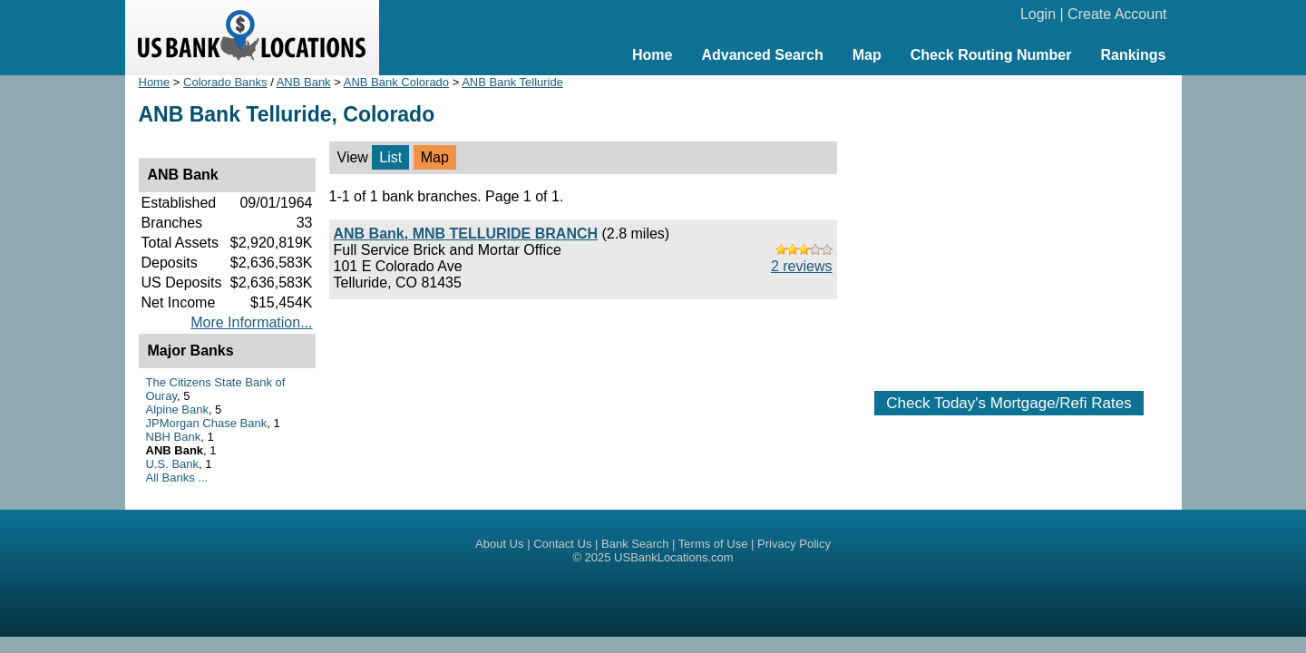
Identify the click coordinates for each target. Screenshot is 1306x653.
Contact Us (562, 544)
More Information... (251, 322)
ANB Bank (304, 82)
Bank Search (634, 544)
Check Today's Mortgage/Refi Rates (1008, 403)
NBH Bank (173, 436)
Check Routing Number (991, 55)
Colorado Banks (225, 82)
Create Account (1116, 14)
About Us (499, 544)
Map (867, 55)
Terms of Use (713, 544)
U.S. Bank (173, 464)
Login (1038, 14)
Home (652, 55)
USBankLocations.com (674, 557)
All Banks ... (177, 477)
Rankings (1132, 55)
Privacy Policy (794, 544)
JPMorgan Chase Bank (207, 423)
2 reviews (802, 266)
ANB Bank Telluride (512, 82)
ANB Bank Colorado (396, 82)
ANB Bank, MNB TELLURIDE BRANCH (466, 233)
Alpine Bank (177, 409)
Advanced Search (762, 55)
